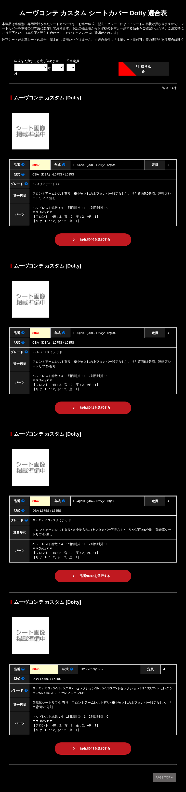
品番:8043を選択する (95, 748)
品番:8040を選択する (95, 239)
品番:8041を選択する (95, 407)
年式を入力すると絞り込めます (36, 61)
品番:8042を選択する (95, 576)
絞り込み (143, 69)
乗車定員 (72, 61)
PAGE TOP (165, 777)
